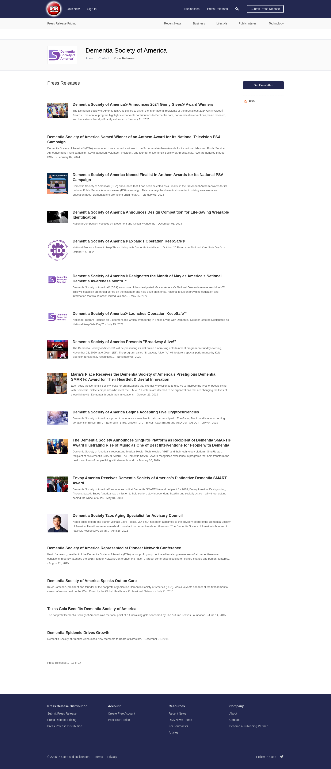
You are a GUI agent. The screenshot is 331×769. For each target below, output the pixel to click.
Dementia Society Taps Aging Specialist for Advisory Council (128, 515)
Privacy (112, 756)
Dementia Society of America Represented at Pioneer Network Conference (114, 548)
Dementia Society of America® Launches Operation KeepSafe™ (130, 313)
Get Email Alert (263, 85)
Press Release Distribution (64, 726)
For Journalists (178, 726)
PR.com (63, 756)
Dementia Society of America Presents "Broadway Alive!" (124, 342)
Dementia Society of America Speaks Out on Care (92, 581)
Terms (99, 756)
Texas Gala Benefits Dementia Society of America (91, 609)
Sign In (92, 9)
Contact (104, 58)
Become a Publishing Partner (248, 726)
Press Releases (124, 58)
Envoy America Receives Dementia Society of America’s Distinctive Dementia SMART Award (150, 480)
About (90, 58)
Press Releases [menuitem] (217, 9)
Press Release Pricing (61, 720)
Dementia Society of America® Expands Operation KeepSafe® (129, 241)
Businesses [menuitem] (191, 9)
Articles (173, 732)
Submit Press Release (265, 9)
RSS (252, 101)
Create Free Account (121, 713)
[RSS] (246, 101)
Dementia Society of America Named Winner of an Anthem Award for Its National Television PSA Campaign (134, 139)
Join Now (74, 9)
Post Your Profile (119, 720)
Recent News (177, 713)
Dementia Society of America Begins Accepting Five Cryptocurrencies (136, 412)
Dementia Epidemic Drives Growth (78, 633)
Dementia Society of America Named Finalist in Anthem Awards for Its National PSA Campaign (148, 177)
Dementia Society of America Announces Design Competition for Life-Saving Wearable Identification (151, 214)
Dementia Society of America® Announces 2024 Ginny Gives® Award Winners (143, 104)
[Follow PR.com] (280, 756)
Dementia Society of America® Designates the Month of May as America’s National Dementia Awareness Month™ (147, 278)
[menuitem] (237, 9)
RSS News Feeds (180, 720)
